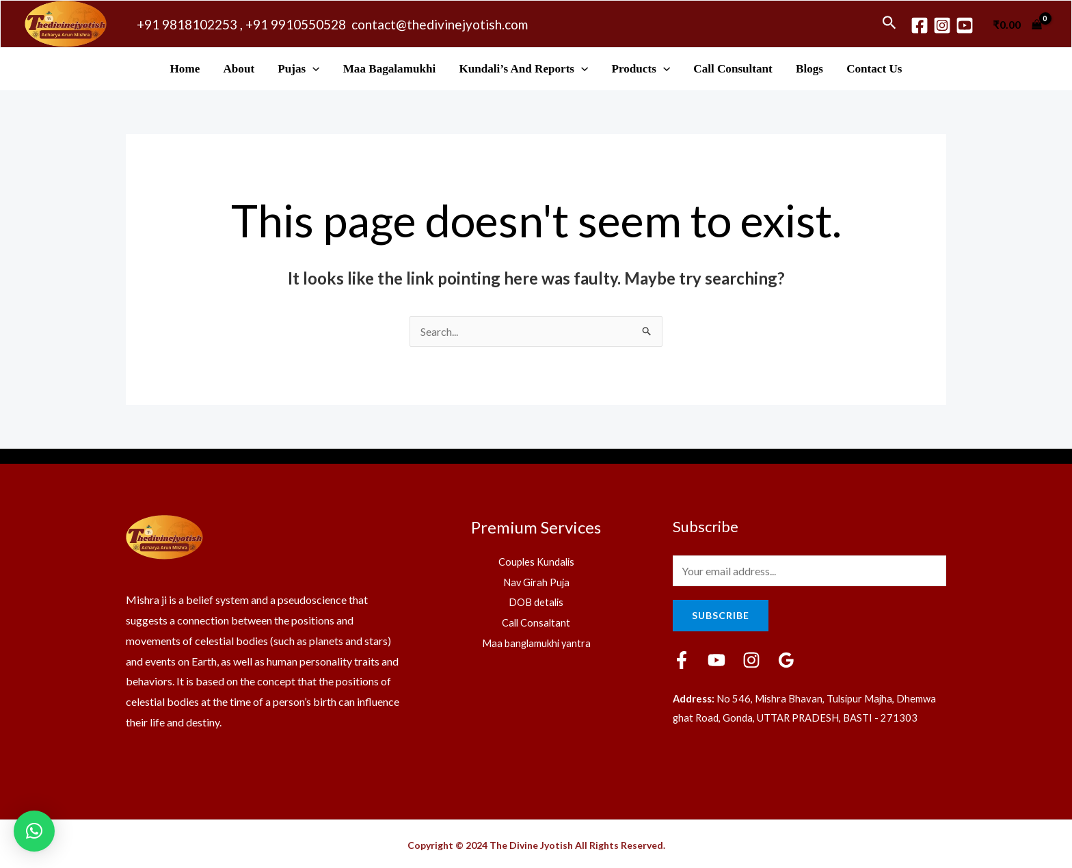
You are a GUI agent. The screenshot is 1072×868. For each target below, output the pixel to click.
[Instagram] (942, 25)
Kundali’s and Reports (523, 68)
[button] (34, 831)
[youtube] (965, 25)
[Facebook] (919, 25)
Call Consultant (733, 68)
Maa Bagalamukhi (389, 68)
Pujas (298, 68)
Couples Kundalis (536, 561)
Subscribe (720, 615)
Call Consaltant (536, 622)
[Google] (786, 660)
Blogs (809, 68)
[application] (312, 68)
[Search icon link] (889, 24)
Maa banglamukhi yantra (536, 642)
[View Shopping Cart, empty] (1017, 24)
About (238, 68)
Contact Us (874, 68)
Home (185, 68)
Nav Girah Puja (536, 581)
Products (641, 68)
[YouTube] (716, 660)
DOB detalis (536, 601)
